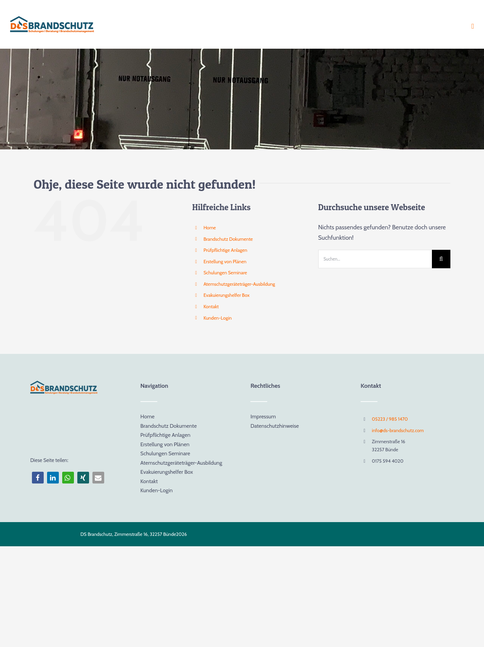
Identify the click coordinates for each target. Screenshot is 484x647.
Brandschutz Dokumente (228, 239)
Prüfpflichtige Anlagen (225, 250)
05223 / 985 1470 (390, 419)
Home (209, 228)
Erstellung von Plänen (224, 262)
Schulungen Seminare (225, 273)
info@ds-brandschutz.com (398, 430)
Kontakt (210, 307)
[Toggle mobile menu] (472, 26)
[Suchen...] (375, 259)
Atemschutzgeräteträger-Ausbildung (239, 284)
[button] (38, 477)
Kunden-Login (217, 318)
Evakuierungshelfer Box (226, 295)
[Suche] (441, 259)
